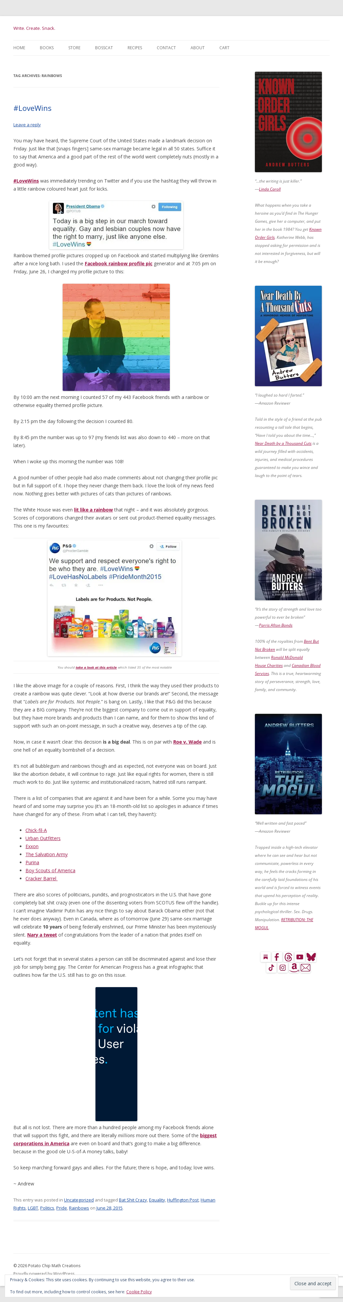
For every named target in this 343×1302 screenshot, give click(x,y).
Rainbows (79, 1208)
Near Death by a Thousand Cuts (283, 443)
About (198, 48)
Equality (157, 1200)
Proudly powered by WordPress (43, 1274)
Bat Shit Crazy (133, 1200)
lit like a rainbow (93, 509)
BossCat (104, 48)
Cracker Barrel (41, 878)
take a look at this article (96, 667)
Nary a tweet (42, 935)
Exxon (32, 846)
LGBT (33, 1208)
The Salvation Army (46, 854)
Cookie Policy (139, 1292)
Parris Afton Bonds (275, 625)
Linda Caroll (270, 189)
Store (74, 48)
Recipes (135, 48)
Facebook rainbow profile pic (118, 263)
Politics (47, 1208)
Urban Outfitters (43, 838)
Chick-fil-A (36, 830)
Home (19, 48)
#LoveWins (32, 108)
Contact (166, 48)
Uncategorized (79, 1200)
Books (47, 48)
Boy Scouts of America (50, 870)
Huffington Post (183, 1200)
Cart (224, 48)
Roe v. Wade (187, 742)
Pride (61, 1208)
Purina (32, 862)
